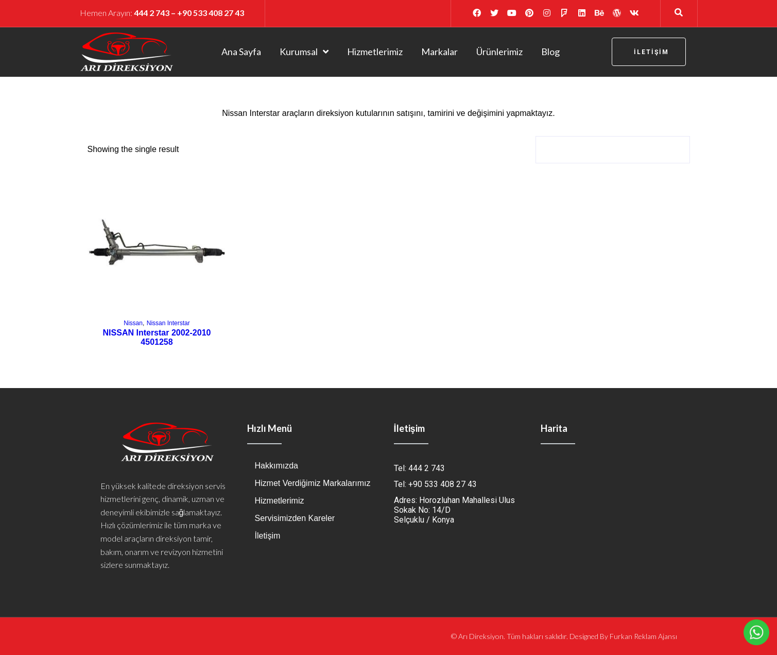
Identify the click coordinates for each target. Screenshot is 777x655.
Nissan (133, 323)
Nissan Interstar (168, 323)
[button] (649, 52)
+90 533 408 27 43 (210, 13)
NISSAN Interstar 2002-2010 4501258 (157, 337)
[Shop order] (613, 149)
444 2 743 (151, 13)
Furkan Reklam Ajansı (643, 636)
